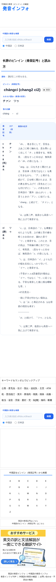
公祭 (4, 388)
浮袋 (17, 400)
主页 (42, 388)
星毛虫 (11, 388)
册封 (24, 400)
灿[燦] (36, 400)
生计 (19, 388)
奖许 (19, 394)
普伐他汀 (10, 394)
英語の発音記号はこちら (28, 521)
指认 (26, 388)
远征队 (34, 388)
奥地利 (27, 394)
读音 (10, 400)
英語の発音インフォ (17, 574)
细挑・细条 (38, 394)
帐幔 (50, 400)
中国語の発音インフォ (38, 574)
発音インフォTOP (8, 576)
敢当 (4, 400)
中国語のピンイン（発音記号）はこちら (28, 523)
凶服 (48, 394)
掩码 (43, 400)
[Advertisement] (24, 19)
